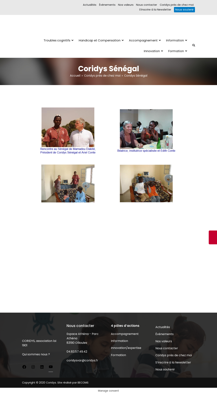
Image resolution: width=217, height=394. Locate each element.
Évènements (107, 5)
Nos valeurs (126, 5)
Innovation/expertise (126, 348)
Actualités (89, 5)
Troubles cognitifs (57, 40)
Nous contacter (146, 5)
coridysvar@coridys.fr (82, 360)
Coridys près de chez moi (177, 5)
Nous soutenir (184, 9)
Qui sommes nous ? (36, 354)
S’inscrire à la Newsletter (155, 9)
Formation (176, 51)
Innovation (152, 51)
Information (175, 40)
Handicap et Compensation (99, 40)
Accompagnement (143, 40)
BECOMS (83, 382)
